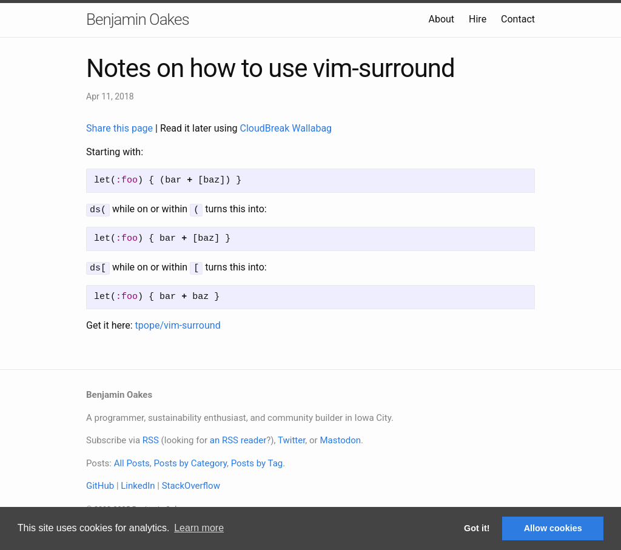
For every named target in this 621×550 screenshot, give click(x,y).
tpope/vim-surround (178, 323)
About (441, 19)
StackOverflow (191, 483)
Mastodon (340, 438)
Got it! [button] (476, 528)
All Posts (132, 461)
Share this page (120, 128)
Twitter (291, 438)
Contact (518, 19)
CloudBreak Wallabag (286, 128)
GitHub (100, 483)
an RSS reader (238, 438)
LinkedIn (138, 483)
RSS (151, 438)
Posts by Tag (257, 461)
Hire (477, 19)
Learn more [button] (199, 528)
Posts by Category (189, 461)
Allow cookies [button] (553, 528)
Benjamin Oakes (137, 19)
